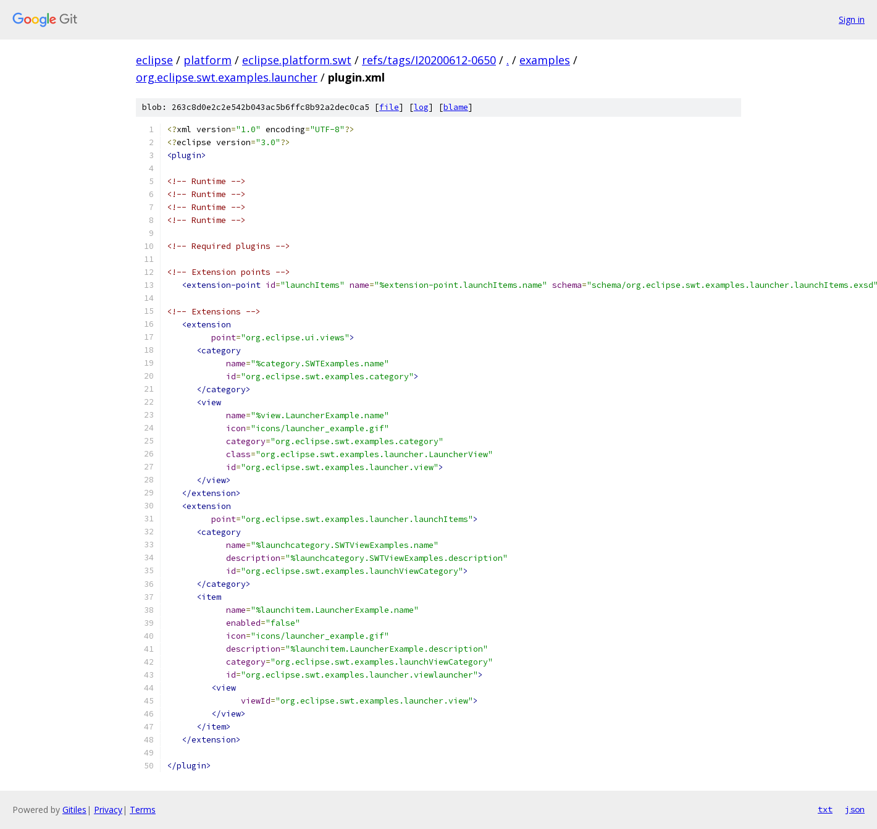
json (855, 809)
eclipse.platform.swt (296, 60)
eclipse (154, 60)
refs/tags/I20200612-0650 (429, 60)
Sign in (852, 19)
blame (455, 107)
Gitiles (74, 809)
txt (825, 809)
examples (544, 60)
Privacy (108, 809)
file (389, 107)
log (421, 107)
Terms (143, 809)
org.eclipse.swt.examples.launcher (226, 77)
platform (207, 60)
